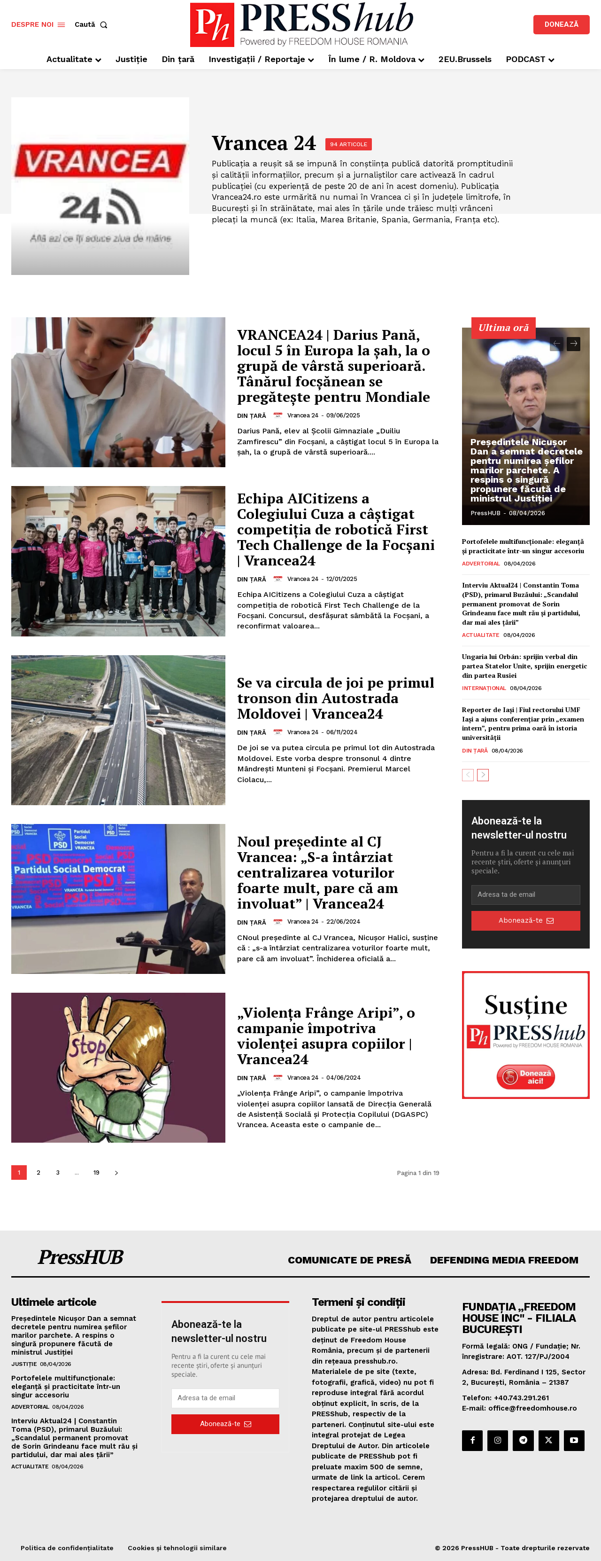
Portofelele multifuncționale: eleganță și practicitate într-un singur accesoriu (523, 546)
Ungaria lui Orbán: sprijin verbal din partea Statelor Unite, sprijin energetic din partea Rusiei (524, 665)
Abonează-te (526, 920)
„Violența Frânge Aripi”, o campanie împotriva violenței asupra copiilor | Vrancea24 (326, 1035)
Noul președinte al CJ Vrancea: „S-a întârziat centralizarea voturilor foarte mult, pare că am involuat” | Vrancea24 (317, 872)
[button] (93, 24)
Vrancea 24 (303, 415)
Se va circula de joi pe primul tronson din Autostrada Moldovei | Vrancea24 (335, 698)
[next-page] (116, 1172)
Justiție (24, 1364)
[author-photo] (279, 415)
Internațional (484, 688)
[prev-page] (556, 344)
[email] (525, 895)
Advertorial (481, 563)
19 (96, 1172)
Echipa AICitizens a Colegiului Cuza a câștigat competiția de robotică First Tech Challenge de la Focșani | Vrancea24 (336, 529)
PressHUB (485, 513)
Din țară (251, 415)
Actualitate (481, 635)
